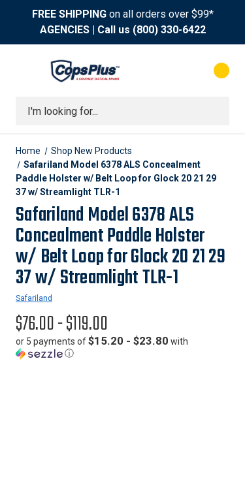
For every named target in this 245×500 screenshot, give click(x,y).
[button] (122, 347)
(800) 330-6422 (169, 29)
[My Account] (168, 70)
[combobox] (122, 111)
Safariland (34, 298)
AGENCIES (65, 29)
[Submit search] (215, 111)
